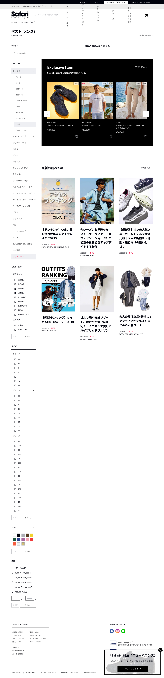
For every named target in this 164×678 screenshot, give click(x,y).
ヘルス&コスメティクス (22, 187)
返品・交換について (37, 632)
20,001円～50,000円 (23, 582)
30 (19, 405)
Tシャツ (18, 77)
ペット (15, 225)
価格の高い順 (145, 35)
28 (19, 396)
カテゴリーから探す (67, 15)
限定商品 (21, 289)
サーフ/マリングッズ (21, 206)
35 (19, 426)
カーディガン (20, 118)
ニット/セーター (21, 101)
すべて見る (140, 67)
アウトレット (18, 257)
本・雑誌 (16, 250)
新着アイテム (22, 306)
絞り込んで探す (98, 15)
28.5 (19, 498)
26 (19, 476)
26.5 (19, 480)
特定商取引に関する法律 (69, 672)
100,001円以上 (21, 592)
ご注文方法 (16, 635)
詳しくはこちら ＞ (133, 668)
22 (19, 441)
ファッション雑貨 (20, 168)
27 (19, 485)
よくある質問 (17, 654)
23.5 (19, 454)
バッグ (15, 155)
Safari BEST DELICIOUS (22, 244)
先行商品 (21, 284)
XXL (19, 385)
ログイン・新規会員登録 (130, 15)
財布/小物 (17, 174)
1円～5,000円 (20, 568)
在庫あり (21, 325)
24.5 (19, 463)
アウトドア (17, 219)
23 (19, 450)
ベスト (18, 124)
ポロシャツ (19, 95)
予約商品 (21, 302)
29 (19, 400)
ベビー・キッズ (19, 231)
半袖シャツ (19, 89)
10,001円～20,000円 (23, 578)
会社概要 (16, 672)
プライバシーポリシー (48, 672)
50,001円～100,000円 (24, 587)
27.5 (19, 489)
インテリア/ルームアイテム (24, 193)
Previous (47, 114)
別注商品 (21, 293)
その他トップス (21, 130)
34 (19, 422)
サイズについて (18, 639)
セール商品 (22, 297)
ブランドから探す (83, 15)
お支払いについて (36, 635)
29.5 (19, 506)
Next (146, 114)
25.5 (19, 472)
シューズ (16, 162)
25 (19, 467)
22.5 (19, 446)
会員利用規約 (30, 672)
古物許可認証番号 (89, 672)
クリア (15, 337)
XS (19, 364)
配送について (17, 642)
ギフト (15, 238)
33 (19, 418)
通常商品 (21, 280)
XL (19, 381)
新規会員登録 (17, 632)
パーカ (18, 107)
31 (19, 409)
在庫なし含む (22, 330)
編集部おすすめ (23, 315)
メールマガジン (35, 642)
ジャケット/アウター (21, 143)
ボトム (15, 149)
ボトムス (16, 390)
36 (19, 431)
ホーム (13, 22)
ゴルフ (15, 212)
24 (19, 459)
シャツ (18, 83)
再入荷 (20, 310)
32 (19, 413)
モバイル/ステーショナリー (24, 200)
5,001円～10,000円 (23, 573)
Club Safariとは (18, 651)
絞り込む (28, 336)
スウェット (19, 112)
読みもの (114, 15)
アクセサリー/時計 (20, 181)
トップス (20, 22)
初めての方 (16, 648)
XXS (19, 359)
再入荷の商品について (38, 639)
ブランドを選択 (19, 53)
